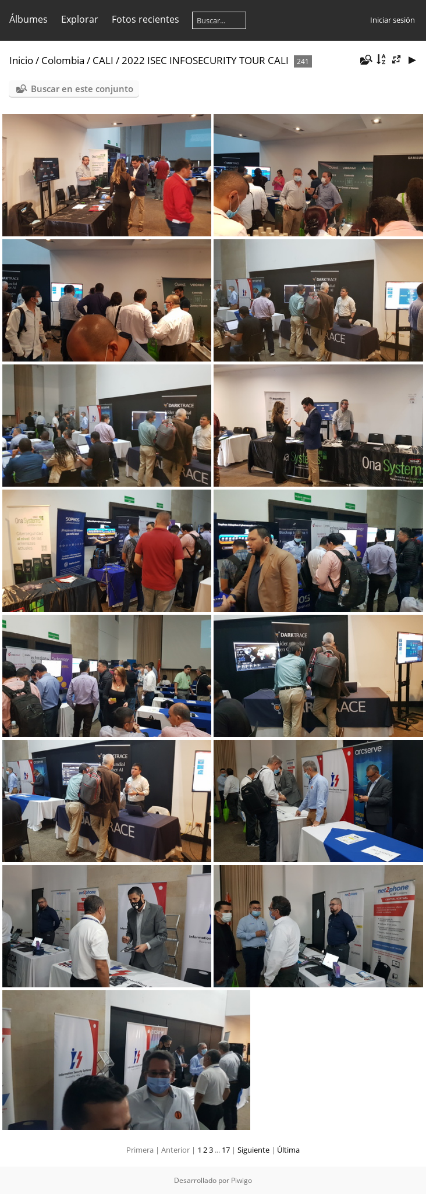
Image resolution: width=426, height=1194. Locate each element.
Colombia (62, 60)
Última (288, 1150)
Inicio (21, 60)
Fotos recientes (145, 19)
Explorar (79, 19)
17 (226, 1150)
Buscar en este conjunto (82, 88)
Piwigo (241, 1180)
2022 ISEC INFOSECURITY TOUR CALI (205, 60)
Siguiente (253, 1150)
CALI (103, 60)
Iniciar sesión (392, 20)
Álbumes (28, 19)
